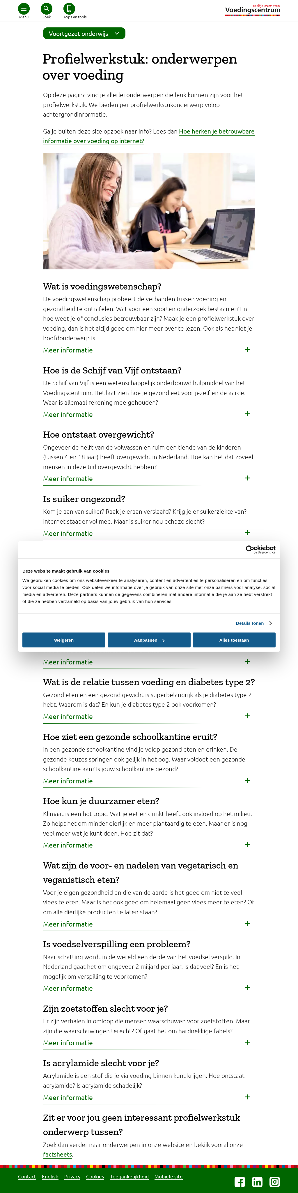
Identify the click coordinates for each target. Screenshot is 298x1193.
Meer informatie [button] (68, 349)
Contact (27, 1176)
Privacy (72, 1176)
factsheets (57, 1154)
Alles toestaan (234, 640)
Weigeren (64, 640)
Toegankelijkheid (129, 1176)
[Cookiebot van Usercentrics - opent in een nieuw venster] (250, 549)
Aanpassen (149, 640)
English (50, 1176)
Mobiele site (169, 1176)
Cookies (95, 1176)
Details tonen (250, 623)
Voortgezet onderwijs (86, 33)
